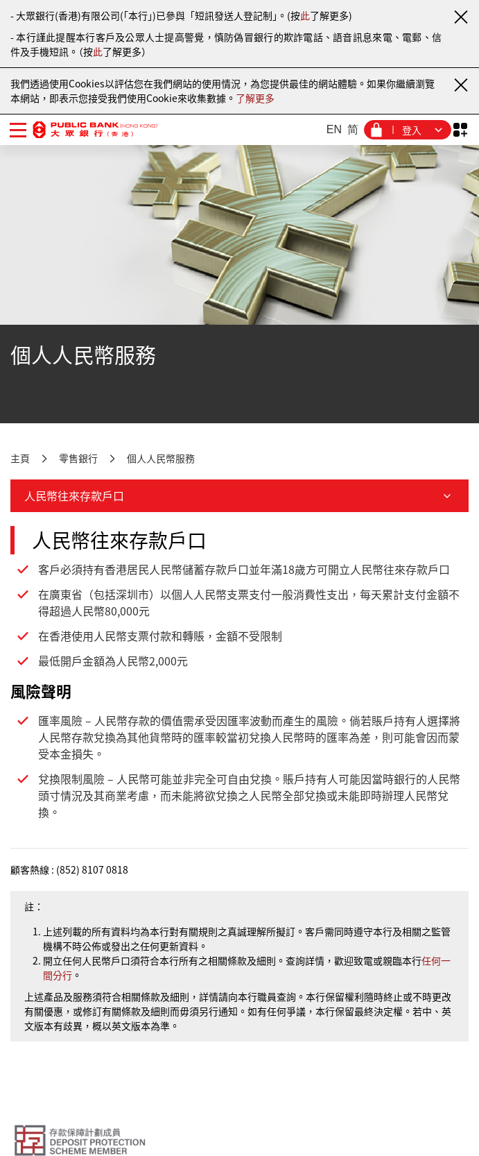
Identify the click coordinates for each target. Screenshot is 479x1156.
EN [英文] (334, 129)
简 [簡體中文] (352, 129)
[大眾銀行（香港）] (95, 129)
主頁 (20, 458)
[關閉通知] (460, 16)
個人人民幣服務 (161, 458)
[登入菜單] (407, 129)
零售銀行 (78, 458)
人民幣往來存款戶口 (239, 495)
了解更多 (255, 98)
